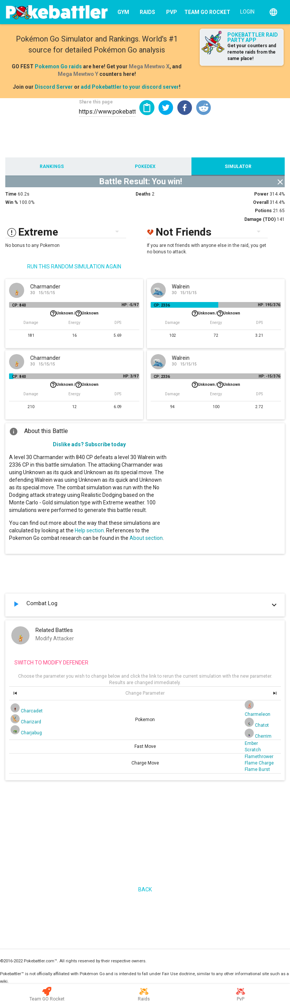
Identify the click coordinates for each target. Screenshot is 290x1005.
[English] (273, 12)
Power (261, 194)
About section (146, 538)
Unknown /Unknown (74, 313)
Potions (263, 210)
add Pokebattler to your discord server (130, 87)
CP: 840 (19, 305)
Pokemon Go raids (58, 66)
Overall (260, 202)
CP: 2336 (162, 305)
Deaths (143, 194)
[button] (165, 107)
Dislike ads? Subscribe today (89, 444)
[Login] (245, 11)
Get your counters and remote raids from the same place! (251, 52)
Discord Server (54, 87)
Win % (11, 202)
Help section (89, 530)
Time (11, 194)
